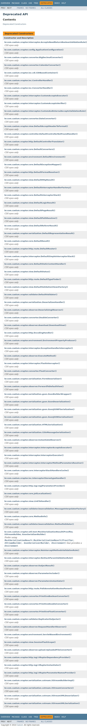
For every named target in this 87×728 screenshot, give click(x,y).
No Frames (31, 8)
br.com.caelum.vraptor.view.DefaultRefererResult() (31, 226)
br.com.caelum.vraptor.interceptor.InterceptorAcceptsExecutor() (38, 448)
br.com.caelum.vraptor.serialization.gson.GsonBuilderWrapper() (37, 394)
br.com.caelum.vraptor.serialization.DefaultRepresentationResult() (39, 233)
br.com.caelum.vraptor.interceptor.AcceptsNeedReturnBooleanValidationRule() (45, 42)
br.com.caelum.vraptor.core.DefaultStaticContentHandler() (35, 264)
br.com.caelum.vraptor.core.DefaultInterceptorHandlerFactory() (37, 187)
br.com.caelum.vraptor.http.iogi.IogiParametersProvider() (34, 486)
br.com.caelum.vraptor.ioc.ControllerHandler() (28, 80)
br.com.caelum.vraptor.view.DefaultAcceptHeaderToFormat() (36, 126)
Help (63, 3)
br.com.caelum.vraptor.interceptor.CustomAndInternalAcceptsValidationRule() (45, 111)
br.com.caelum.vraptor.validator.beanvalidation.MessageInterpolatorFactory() (45, 509)
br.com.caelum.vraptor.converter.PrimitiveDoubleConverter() (36, 604)
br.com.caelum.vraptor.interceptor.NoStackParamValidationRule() (38, 558)
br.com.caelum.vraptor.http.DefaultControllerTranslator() (34, 142)
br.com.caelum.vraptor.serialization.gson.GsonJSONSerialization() (38, 417)
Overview (5, 3)
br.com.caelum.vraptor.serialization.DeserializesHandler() (34, 302)
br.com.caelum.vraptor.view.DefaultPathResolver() (30, 218)
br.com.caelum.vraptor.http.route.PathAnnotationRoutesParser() (38, 588)
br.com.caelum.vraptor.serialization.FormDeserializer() (33, 379)
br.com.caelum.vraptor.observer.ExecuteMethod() (30, 356)
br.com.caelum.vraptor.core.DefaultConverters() (29, 149)
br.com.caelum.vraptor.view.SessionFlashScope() (30, 642)
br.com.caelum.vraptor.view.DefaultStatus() (27, 272)
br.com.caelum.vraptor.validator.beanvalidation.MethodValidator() (39, 524)
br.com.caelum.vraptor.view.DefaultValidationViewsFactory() (36, 287)
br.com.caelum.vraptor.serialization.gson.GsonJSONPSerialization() (39, 409)
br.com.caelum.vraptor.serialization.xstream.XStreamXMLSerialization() (42, 703)
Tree (36, 3)
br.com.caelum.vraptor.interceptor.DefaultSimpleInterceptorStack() (39, 256)
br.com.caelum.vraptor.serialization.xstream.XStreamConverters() (39, 688)
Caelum (20, 725)
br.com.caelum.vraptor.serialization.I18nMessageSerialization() (37, 432)
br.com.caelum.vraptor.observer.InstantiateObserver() (32, 440)
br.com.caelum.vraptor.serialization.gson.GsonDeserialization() (37, 402)
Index (57, 3)
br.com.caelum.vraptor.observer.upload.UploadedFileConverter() (38, 650)
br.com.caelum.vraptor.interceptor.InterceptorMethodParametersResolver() (43, 463)
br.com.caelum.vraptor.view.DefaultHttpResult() (29, 180)
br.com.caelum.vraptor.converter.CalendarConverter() (32, 65)
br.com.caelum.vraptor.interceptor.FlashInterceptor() (32, 363)
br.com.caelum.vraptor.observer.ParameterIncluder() (32, 573)
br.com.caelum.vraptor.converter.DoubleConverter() (31, 317)
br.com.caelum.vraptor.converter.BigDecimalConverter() (33, 57)
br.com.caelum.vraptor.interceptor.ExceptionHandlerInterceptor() (38, 348)
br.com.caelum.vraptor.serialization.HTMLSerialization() (33, 425)
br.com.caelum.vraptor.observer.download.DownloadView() (35, 325)
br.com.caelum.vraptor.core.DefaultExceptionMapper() (32, 164)
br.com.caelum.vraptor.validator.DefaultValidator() (30, 294)
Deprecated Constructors (14, 24)
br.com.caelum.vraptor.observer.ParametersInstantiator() (34, 581)
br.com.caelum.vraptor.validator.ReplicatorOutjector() (32, 619)
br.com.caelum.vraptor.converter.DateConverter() (30, 118)
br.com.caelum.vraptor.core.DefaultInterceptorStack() (32, 195)
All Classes (46, 8)
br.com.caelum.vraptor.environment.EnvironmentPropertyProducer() (40, 340)
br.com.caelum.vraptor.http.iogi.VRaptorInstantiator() (32, 665)
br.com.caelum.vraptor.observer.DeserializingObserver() (33, 310)
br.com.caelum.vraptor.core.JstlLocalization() (27, 493)
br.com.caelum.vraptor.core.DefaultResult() (27, 241)
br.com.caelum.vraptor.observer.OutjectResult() (29, 566)
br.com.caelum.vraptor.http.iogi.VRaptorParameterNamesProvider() (40, 673)
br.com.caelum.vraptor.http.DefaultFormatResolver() (32, 172)
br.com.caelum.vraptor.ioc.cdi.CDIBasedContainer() (31, 73)
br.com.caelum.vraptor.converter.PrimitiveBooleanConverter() (36, 596)
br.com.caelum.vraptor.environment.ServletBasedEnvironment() (38, 634)
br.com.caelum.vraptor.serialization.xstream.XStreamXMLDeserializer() (41, 696)
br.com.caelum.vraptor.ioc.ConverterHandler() (28, 88)
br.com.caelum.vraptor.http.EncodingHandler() (28, 333)
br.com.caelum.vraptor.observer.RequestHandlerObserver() (35, 627)
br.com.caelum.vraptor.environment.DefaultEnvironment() (34, 157)
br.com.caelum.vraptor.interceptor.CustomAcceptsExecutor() (36, 96)
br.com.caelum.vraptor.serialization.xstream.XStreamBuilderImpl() (39, 680)
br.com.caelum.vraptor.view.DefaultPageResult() (29, 210)
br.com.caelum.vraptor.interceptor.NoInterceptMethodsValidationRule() (41, 550)
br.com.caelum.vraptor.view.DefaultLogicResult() (30, 203)
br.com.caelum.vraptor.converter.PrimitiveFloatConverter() (35, 612)
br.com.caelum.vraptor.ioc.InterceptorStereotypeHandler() (35, 478)
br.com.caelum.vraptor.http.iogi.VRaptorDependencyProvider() (37, 657)
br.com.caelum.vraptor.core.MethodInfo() (26, 516)
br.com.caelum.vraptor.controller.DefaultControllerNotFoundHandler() (41, 134)
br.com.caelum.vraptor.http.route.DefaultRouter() (30, 249)
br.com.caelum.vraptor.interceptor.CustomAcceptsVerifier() (35, 103)
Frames (20, 8)
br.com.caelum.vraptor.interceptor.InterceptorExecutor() (34, 455)
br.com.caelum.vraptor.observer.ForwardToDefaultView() (34, 386)
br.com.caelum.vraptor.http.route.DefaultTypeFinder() (32, 279)
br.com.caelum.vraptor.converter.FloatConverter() (30, 371)
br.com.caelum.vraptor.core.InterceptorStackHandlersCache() (36, 470)
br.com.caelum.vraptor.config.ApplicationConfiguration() (34, 50)
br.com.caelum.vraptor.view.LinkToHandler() (27, 501)
